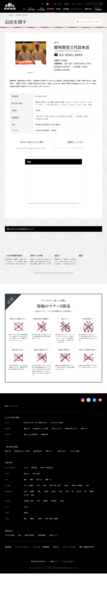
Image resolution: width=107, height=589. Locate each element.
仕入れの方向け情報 (12, 433)
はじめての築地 (74, 467)
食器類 (45, 516)
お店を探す (50, 9)
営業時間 (98, 9)
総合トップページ (11, 421)
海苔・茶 (39, 495)
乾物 (25, 495)
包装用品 (53, 516)
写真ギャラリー (54, 551)
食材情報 (66, 9)
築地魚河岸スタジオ (71, 444)
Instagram (89, 150)
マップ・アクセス (76, 4)
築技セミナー (85, 444)
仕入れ (31, 9)
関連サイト (53, 577)
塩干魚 (79, 507)
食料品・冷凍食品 (77, 501)
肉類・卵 (26, 489)
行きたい (32, 150)
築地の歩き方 (62, 467)
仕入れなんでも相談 (57, 438)
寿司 (25, 534)
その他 (26, 522)
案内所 (58, 9)
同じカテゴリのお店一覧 (53, 285)
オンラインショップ (92, 4)
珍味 (38, 501)
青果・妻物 (36, 489)
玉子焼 (66, 501)
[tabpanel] (31, 51)
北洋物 (46, 507)
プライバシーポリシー (69, 577)
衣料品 (62, 516)
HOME (6, 15)
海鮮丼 (32, 534)
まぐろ (26, 483)
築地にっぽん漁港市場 (31, 450)
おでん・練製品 (28, 501)
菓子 (87, 501)
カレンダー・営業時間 (41, 562)
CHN (59, 4)
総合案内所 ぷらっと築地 (40, 444)
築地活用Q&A (38, 467)
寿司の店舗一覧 (28, 15)
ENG (55, 4)
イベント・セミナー (22, 562)
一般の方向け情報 (11, 462)
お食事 (40, 534)
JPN (51, 4)
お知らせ (66, 4)
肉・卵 (26, 510)
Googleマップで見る (52, 210)
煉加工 (54, 507)
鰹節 (31, 495)
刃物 (38, 516)
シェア (61, 150)
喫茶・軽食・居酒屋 (51, 534)
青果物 (91, 507)
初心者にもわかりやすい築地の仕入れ (35, 438)
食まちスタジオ (56, 444)
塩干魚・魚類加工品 (46, 483)
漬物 (44, 501)
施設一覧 (26, 444)
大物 (25, 507)
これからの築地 (10, 551)
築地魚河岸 (44, 450)
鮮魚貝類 (34, 483)
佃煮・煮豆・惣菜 (55, 501)
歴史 (19, 551)
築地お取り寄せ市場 (37, 577)
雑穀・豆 (48, 495)
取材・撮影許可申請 (86, 562)
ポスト (75, 150)
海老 (60, 507)
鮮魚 (39, 507)
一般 (41, 9)
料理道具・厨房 (28, 516)
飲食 (32, 510)
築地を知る (88, 9)
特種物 (32, 507)
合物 (67, 507)
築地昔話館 (41, 551)
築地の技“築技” (30, 551)
